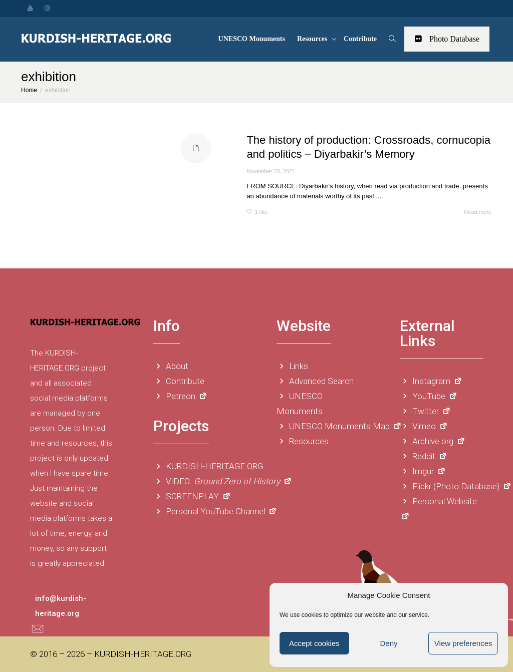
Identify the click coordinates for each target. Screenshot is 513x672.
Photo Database (446, 39)
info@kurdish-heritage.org (60, 606)
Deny (388, 643)
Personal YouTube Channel (215, 511)
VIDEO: (222, 481)
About (170, 366)
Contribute (360, 39)
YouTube (428, 396)
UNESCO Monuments (251, 39)
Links (292, 366)
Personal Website (438, 507)
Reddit (423, 456)
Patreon (180, 396)
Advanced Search (315, 381)
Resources (313, 39)
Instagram (431, 381)
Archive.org (432, 441)
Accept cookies (314, 643)
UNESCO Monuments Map (339, 426)
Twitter (425, 411)
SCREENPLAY (192, 496)
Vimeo (424, 426)
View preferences (463, 643)
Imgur (423, 471)
